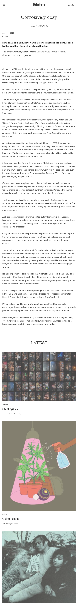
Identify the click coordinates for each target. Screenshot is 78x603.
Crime (5, 36)
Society (5, 404)
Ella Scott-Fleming (11, 414)
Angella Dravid (10, 523)
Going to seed (10, 519)
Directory (72, 5)
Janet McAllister (42, 26)
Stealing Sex (10, 409)
